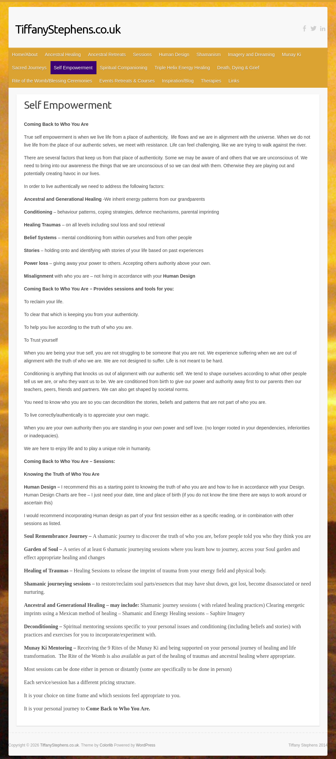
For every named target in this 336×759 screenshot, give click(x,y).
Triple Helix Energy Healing (182, 67)
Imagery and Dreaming (251, 54)
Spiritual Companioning (123, 67)
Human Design (174, 54)
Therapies (211, 80)
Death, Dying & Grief (238, 67)
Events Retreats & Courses (127, 80)
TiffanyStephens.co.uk (67, 29)
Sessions (142, 54)
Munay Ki (291, 54)
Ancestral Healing (63, 54)
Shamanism (209, 54)
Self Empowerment (73, 67)
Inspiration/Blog (178, 80)
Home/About (25, 54)
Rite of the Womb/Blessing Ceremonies (52, 80)
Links (233, 80)
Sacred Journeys (29, 67)
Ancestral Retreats (107, 54)
